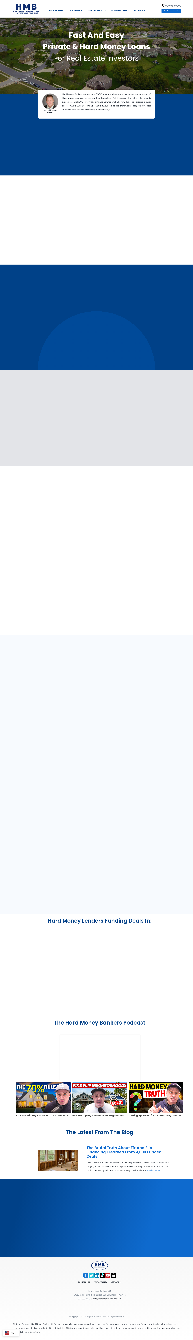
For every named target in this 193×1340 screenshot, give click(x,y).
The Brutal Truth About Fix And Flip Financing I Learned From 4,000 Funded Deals (124, 1152)
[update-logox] (26, 3)
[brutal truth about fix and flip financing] (58, 1151)
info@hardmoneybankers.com (107, 1298)
